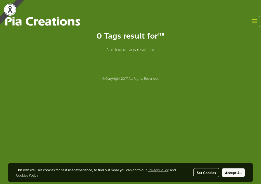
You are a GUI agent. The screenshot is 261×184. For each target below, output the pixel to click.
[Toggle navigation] (254, 21)
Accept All (233, 172)
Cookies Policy (27, 175)
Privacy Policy (158, 169)
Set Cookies (206, 172)
